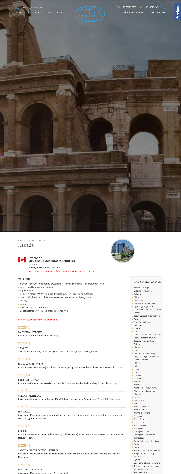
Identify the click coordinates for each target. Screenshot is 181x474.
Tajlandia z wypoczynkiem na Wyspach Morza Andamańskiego (146, 469)
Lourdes (137, 378)
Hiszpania (138, 347)
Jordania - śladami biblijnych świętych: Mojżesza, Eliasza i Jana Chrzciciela (146, 356)
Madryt (137, 381)
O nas (26, 12)
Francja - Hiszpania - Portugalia (147, 334)
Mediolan (138, 397)
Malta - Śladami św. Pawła (145, 388)
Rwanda (137, 444)
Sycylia (137, 459)
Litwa (136, 372)
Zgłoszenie (128, 12)
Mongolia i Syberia (142, 413)
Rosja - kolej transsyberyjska (146, 441)
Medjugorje (139, 400)
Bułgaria (137, 294)
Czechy (137, 312)
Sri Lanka (138, 456)
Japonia (137, 350)
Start (18, 12)
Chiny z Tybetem (141, 300)
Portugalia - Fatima (142, 431)
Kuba (136, 366)
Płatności (140, 12)
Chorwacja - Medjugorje (144, 303)
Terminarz (39, 12)
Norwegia (138, 416)
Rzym (136, 447)
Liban (136, 369)
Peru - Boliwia (140, 419)
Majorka (137, 384)
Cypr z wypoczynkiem (143, 306)
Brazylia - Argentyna (143, 291)
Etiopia (137, 328)
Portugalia (138, 428)
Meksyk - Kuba (140, 409)
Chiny (136, 297)
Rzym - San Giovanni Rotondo (147, 450)
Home (20, 240)
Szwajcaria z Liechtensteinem (147, 463)
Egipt (136, 319)
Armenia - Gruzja (141, 287)
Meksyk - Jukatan (141, 406)
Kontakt (161, 12)
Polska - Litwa (140, 425)
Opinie (151, 12)
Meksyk (137, 403)
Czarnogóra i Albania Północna (147, 309)
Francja (137, 331)
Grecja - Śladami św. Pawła (145, 338)
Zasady (58, 12)
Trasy (50, 12)
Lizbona (137, 375)
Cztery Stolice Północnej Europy (147, 316)
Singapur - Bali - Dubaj (144, 453)
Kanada (42, 240)
